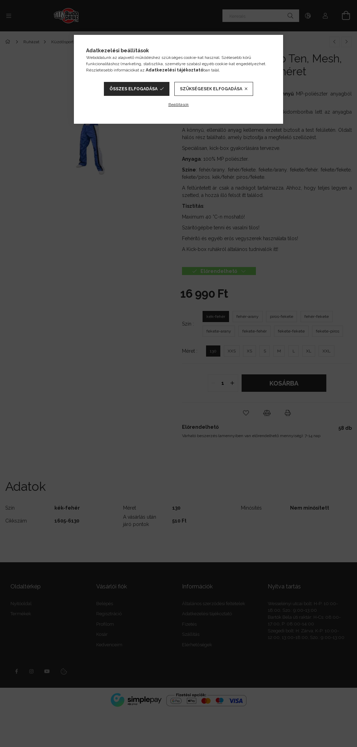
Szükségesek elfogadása (211, 88)
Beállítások (178, 104)
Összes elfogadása (133, 88)
